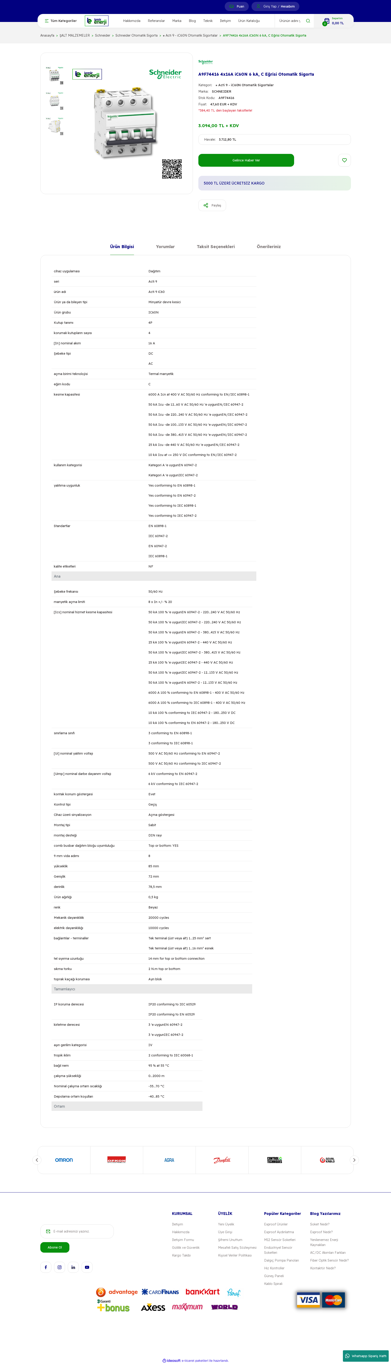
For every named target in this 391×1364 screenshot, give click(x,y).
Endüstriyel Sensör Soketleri (278, 1250)
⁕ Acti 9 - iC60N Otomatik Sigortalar (245, 85)
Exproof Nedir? (321, 1232)
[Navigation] (60, 21)
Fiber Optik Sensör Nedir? (329, 1260)
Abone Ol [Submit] (55, 1247)
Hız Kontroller (274, 1268)
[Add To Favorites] (344, 160)
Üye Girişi (225, 1232)
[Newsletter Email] (77, 1231)
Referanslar (156, 21)
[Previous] (36, 1160)
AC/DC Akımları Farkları (328, 1253)
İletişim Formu (183, 1240)
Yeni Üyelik (226, 1224)
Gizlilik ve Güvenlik (186, 1248)
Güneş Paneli (274, 1276)
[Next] (354, 1160)
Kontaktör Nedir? (323, 1268)
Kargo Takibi (181, 1255)
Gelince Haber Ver (246, 160)
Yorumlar (165, 247)
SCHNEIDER (221, 91)
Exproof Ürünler (276, 1224)
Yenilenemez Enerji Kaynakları (324, 1242)
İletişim (225, 21)
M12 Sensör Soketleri (279, 1240)
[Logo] (96, 20)
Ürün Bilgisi (122, 247)
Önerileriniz (269, 247)
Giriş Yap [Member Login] (269, 6)
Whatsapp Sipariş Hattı (365, 1356)
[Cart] (334, 21)
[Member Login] (258, 6)
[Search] (294, 21)
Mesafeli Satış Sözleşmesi (237, 1248)
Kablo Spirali (273, 1284)
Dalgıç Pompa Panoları (281, 1260)
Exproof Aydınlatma (279, 1232)
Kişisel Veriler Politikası (235, 1255)
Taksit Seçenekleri (216, 247)
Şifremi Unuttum (230, 1240)
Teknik (208, 21)
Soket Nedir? (319, 1224)
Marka (176, 21)
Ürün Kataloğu (249, 21)
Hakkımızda (131, 21)
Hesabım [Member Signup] (288, 6)
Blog (192, 21)
